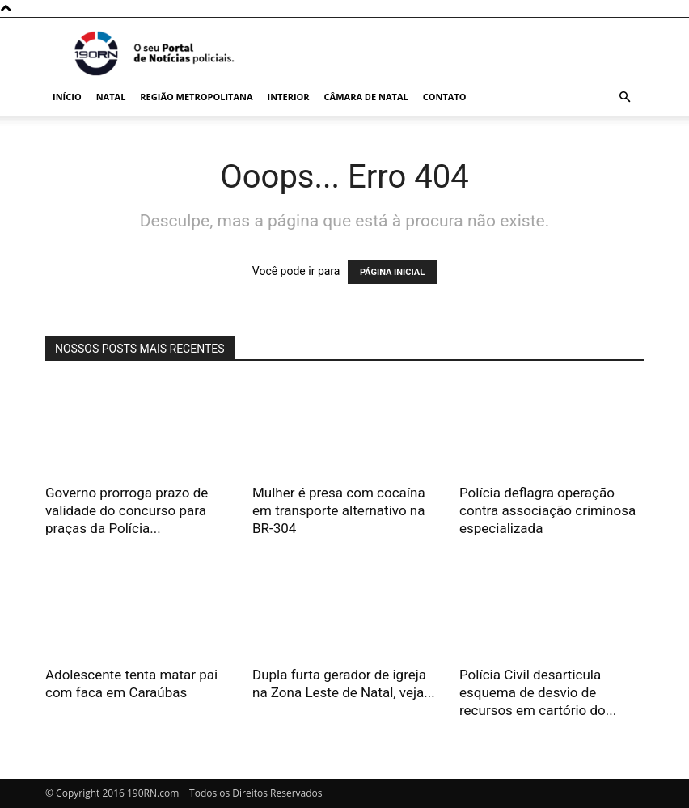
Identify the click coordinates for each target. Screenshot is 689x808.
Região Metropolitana (196, 97)
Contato (445, 97)
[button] (624, 97)
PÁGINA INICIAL (392, 272)
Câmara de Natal (366, 97)
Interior (289, 97)
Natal (111, 97)
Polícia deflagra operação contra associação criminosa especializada (547, 510)
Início (67, 97)
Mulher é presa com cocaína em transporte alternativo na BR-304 (338, 510)
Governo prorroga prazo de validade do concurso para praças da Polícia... (126, 510)
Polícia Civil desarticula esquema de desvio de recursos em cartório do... (537, 692)
